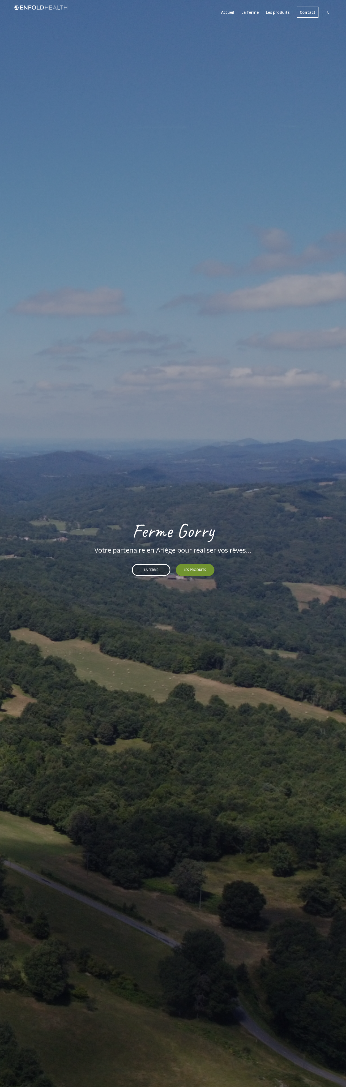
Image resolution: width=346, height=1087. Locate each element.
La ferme (151, 569)
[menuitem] (227, 12)
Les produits (195, 569)
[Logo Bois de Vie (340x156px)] (41, 12)
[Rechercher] (327, 12)
